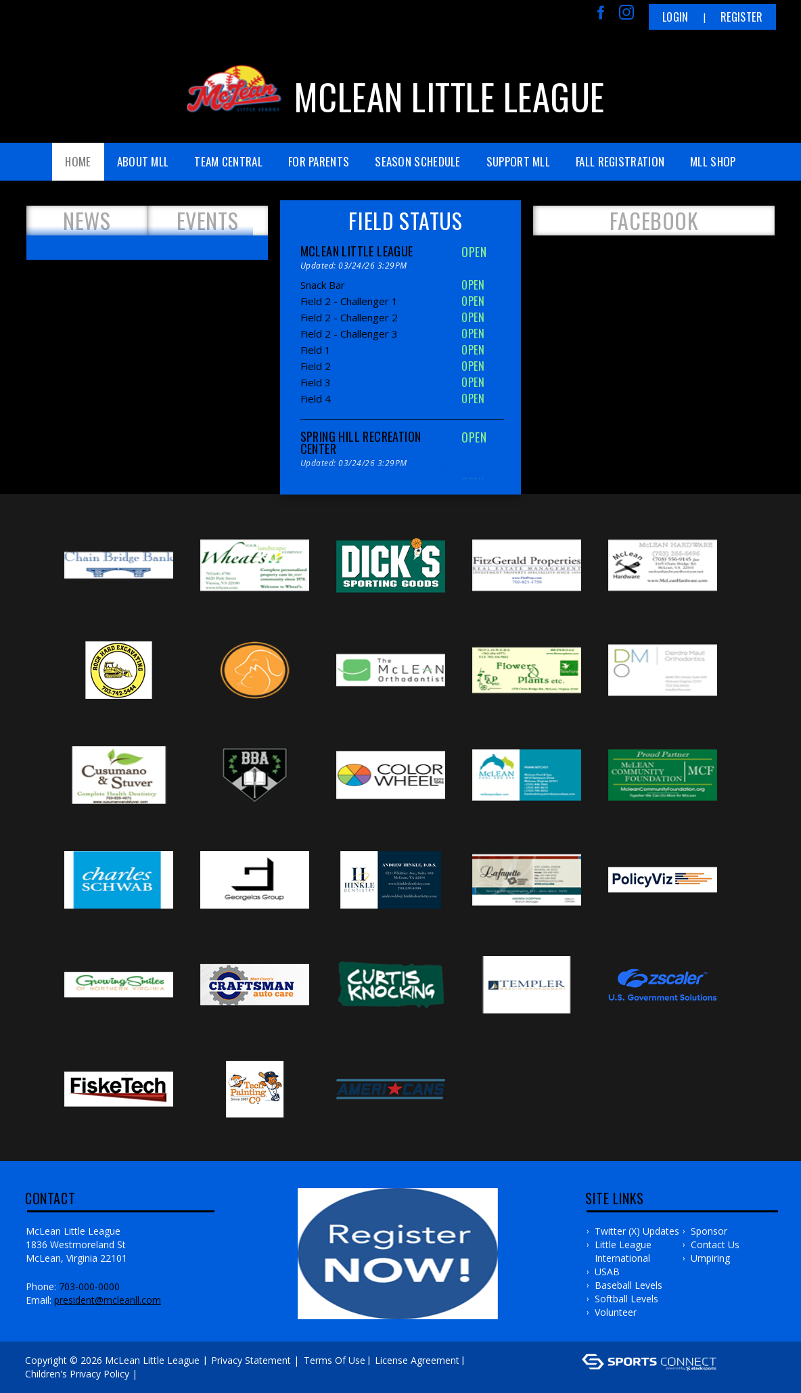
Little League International (623, 1251)
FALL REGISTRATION (620, 161)
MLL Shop (712, 161)
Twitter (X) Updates (637, 1231)
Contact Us (715, 1244)
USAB (607, 1271)
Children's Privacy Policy (77, 1373)
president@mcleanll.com (107, 1300)
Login (675, 17)
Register (741, 17)
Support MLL (518, 161)
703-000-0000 (89, 1286)
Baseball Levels (628, 1285)
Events (208, 220)
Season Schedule (418, 161)
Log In (160, 1373)
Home (78, 161)
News (86, 220)
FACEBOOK (654, 220)
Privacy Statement (251, 1360)
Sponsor (709, 1231)
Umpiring (710, 1258)
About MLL (143, 161)
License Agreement (417, 1360)
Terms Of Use (334, 1360)
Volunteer (616, 1312)
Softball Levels (626, 1298)
